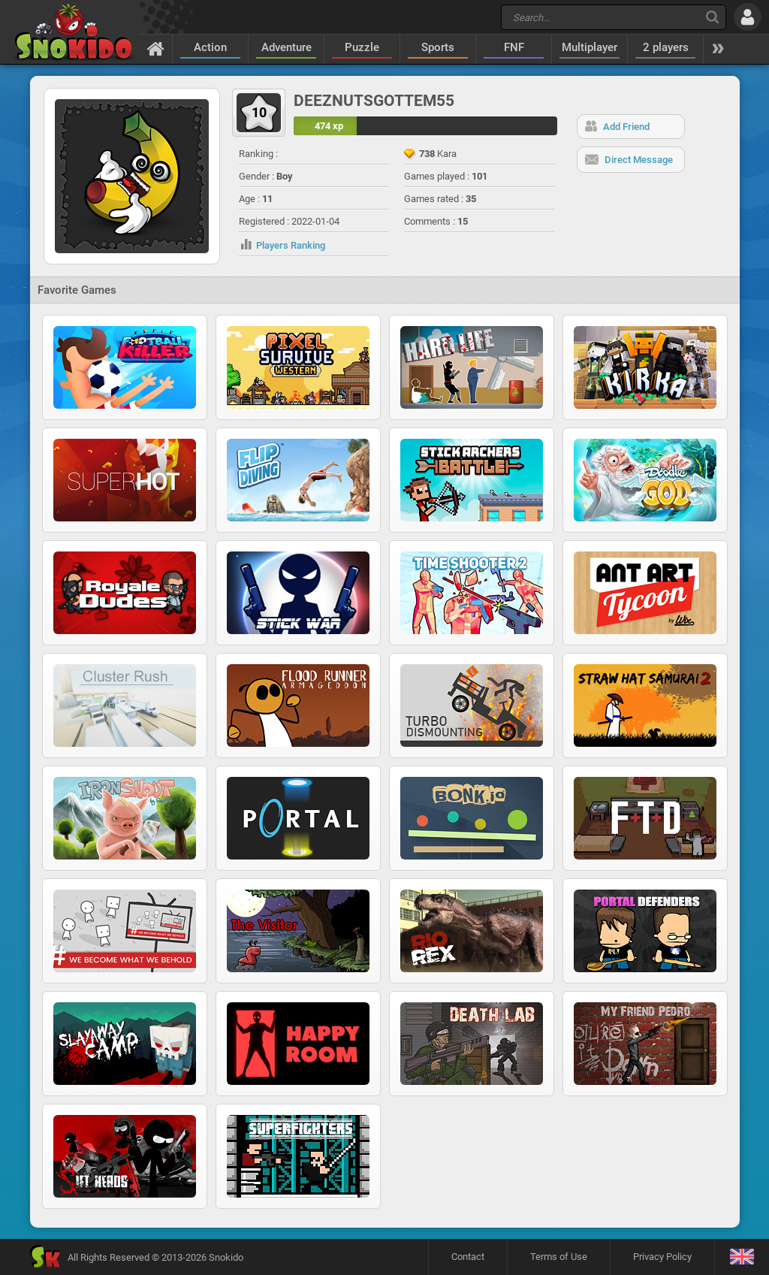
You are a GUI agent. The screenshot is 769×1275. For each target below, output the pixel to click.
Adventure (286, 47)
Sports (437, 47)
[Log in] (747, 17)
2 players (666, 47)
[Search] (712, 17)
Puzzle (362, 47)
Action (210, 47)
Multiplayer (589, 47)
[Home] (155, 48)
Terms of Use (558, 1256)
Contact (467, 1256)
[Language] (741, 1257)
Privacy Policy (662, 1256)
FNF (514, 47)
